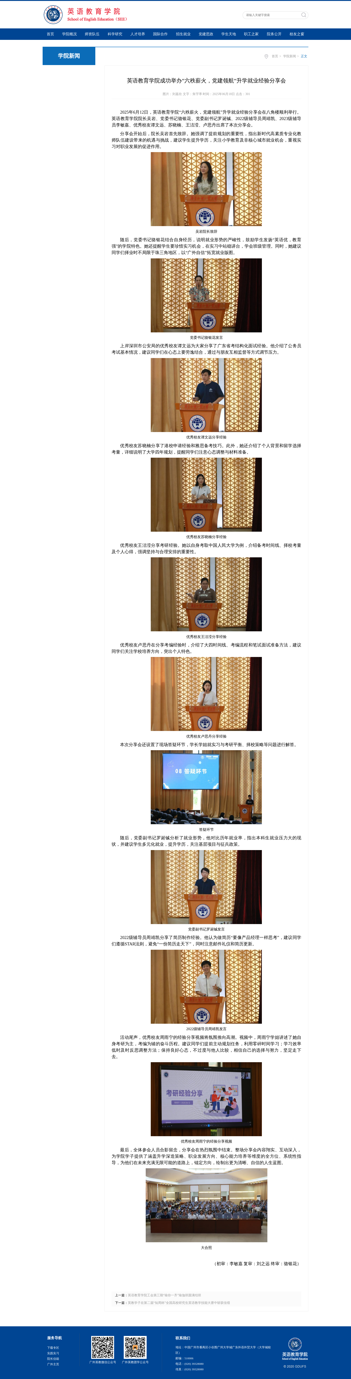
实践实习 (53, 1353)
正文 (304, 56)
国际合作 (160, 34)
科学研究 (115, 34)
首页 (50, 34)
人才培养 (137, 34)
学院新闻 (289, 56)
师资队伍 (92, 34)
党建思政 (206, 34)
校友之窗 (297, 34)
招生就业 (183, 34)
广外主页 (53, 1364)
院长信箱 (53, 1358)
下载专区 (53, 1347)
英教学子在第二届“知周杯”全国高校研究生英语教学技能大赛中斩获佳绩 (179, 1303)
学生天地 (228, 34)
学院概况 (69, 34)
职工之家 (251, 34)
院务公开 (274, 34)
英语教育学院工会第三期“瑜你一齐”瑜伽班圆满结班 (164, 1295)
